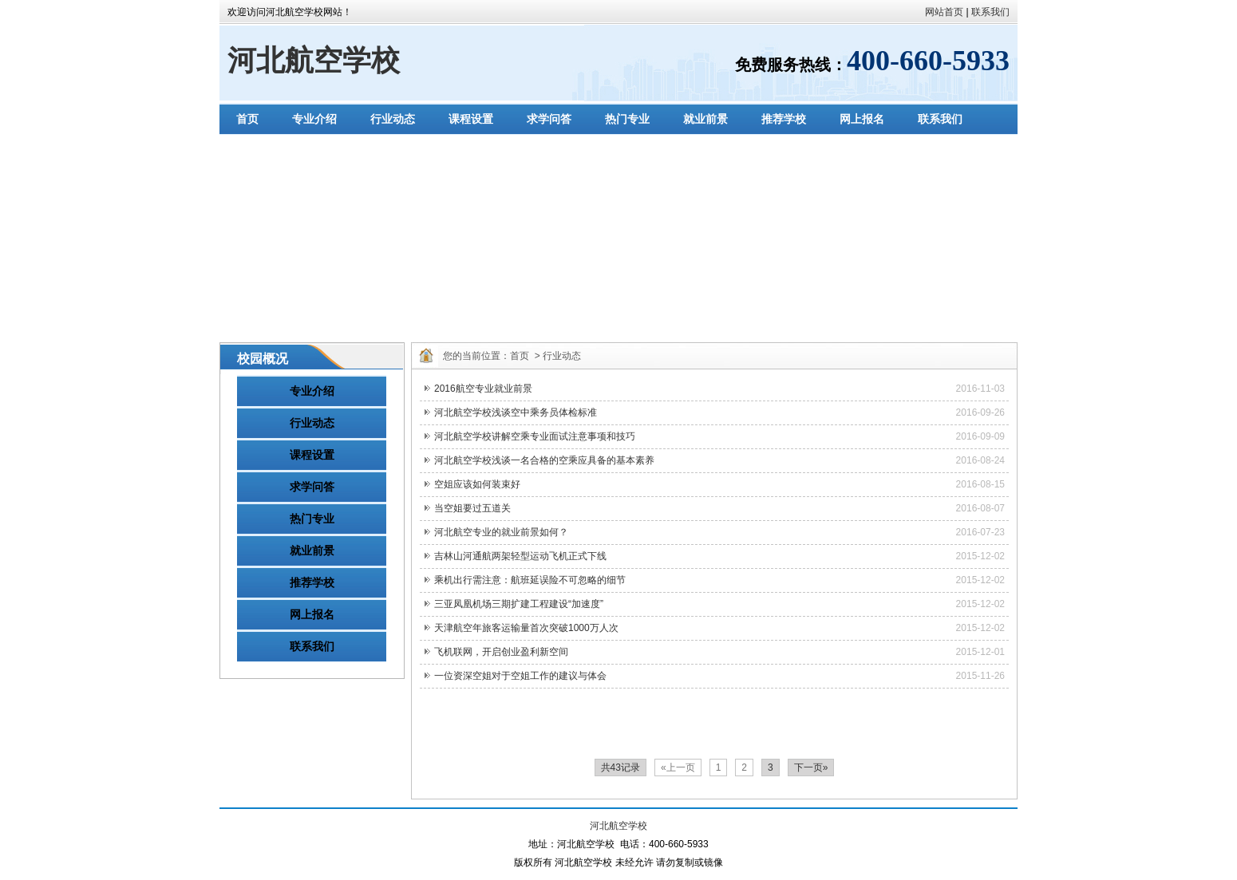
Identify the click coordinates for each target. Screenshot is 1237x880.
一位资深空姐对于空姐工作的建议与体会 (520, 675)
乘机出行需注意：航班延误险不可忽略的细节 (530, 580)
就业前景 (705, 118)
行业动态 (392, 118)
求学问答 (549, 118)
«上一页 (678, 767)
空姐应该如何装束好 (477, 484)
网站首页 (944, 12)
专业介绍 (314, 118)
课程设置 (471, 118)
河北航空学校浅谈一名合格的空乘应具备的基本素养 (544, 460)
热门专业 (627, 118)
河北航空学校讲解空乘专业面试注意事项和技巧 (534, 436)
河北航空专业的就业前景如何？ (501, 532)
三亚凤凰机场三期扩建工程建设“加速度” (518, 604)
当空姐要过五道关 (472, 508)
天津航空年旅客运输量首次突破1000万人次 (526, 627)
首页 (247, 118)
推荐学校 (783, 118)
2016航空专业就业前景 (483, 388)
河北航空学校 (313, 61)
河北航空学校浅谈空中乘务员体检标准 (515, 412)
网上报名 (862, 118)
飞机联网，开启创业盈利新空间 (501, 651)
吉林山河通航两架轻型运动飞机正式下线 (520, 556)
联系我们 (990, 12)
